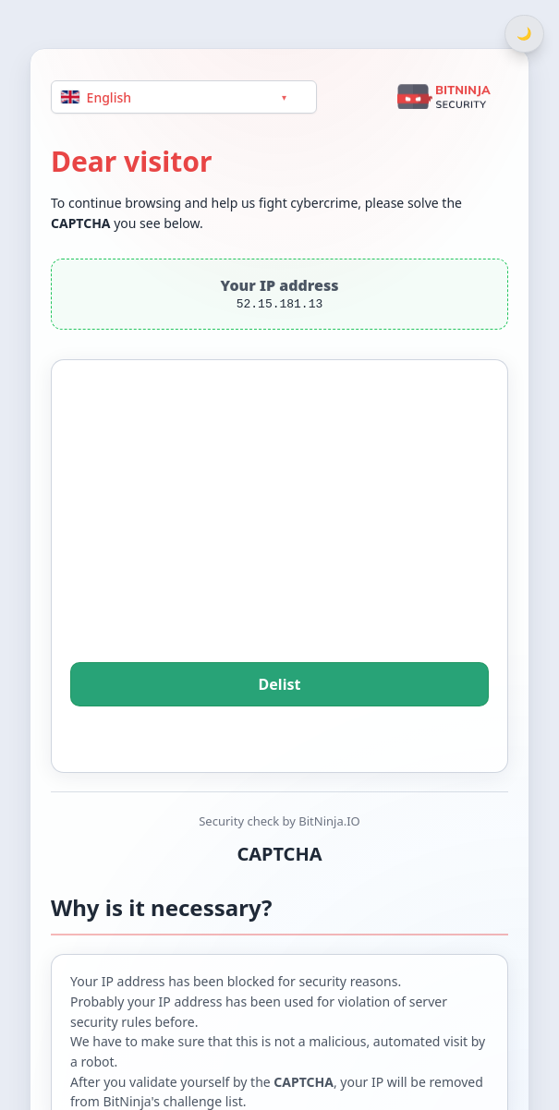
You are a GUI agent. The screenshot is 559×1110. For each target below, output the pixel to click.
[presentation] (280, 537)
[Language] (184, 96)
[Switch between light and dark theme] (524, 34)
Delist (279, 684)
